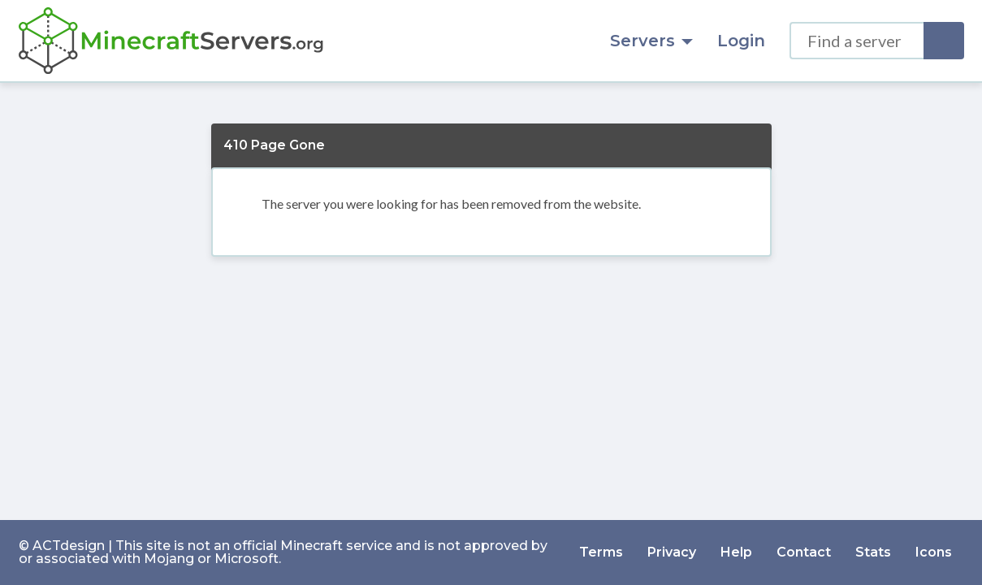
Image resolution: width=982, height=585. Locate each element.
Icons (933, 552)
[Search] (944, 40)
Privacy (671, 552)
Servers (651, 40)
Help (736, 552)
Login (741, 40)
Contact (804, 552)
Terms (601, 552)
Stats (873, 552)
